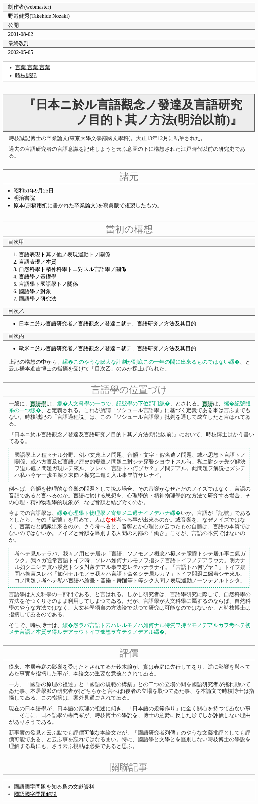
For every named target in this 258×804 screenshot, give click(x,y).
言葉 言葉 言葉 (32, 67)
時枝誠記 (26, 75)
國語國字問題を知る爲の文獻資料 (54, 787)
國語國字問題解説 (35, 794)
